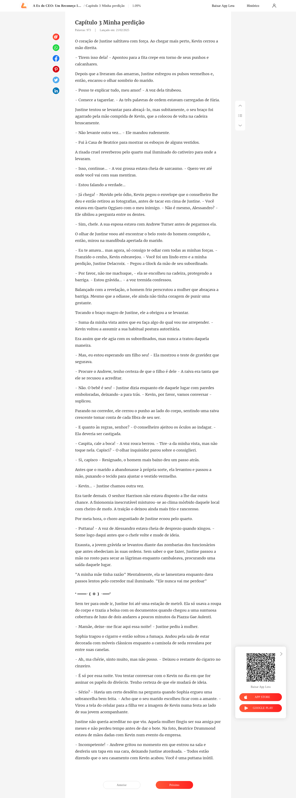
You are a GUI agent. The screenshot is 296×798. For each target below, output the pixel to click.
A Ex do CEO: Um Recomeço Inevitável (58, 5)
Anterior (122, 785)
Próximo (174, 785)
